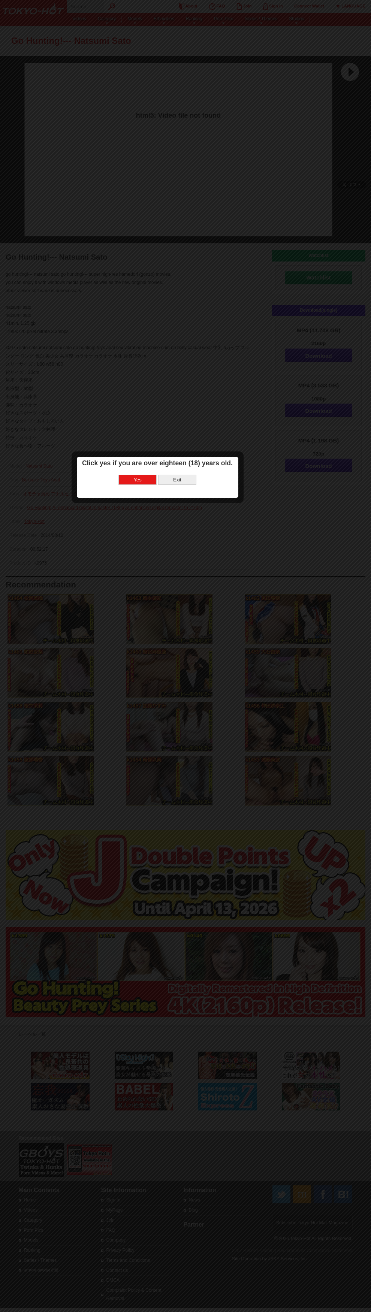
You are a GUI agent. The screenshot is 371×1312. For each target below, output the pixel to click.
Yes (166, 658)
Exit (205, 658)
